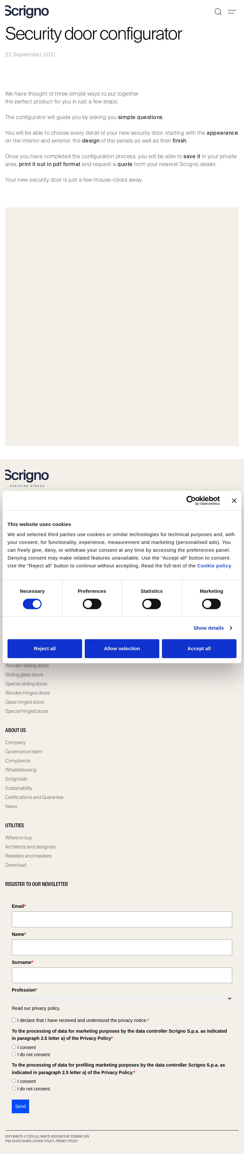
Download (15, 865)
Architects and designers (30, 847)
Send (20, 1106)
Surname (22, 962)
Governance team (23, 752)
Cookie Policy (43, 1141)
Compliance (17, 761)
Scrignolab (16, 779)
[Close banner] (234, 500)
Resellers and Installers (28, 856)
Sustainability (18, 788)
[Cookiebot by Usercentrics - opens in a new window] (191, 500)
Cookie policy (214, 565)
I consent (26, 1047)
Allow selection (122, 648)
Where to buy (18, 838)
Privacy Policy (67, 1141)
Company (15, 742)
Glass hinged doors (24, 702)
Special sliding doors (26, 684)
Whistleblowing (20, 770)
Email (19, 906)
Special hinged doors (26, 711)
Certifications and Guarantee (34, 797)
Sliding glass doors (24, 675)
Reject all (45, 648)
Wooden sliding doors (27, 665)
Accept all (199, 648)
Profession (24, 990)
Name (19, 934)
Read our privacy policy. (36, 1008)
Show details (209, 628)
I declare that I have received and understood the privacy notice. (83, 1020)
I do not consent (33, 1054)
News (11, 806)
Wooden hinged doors (27, 693)
